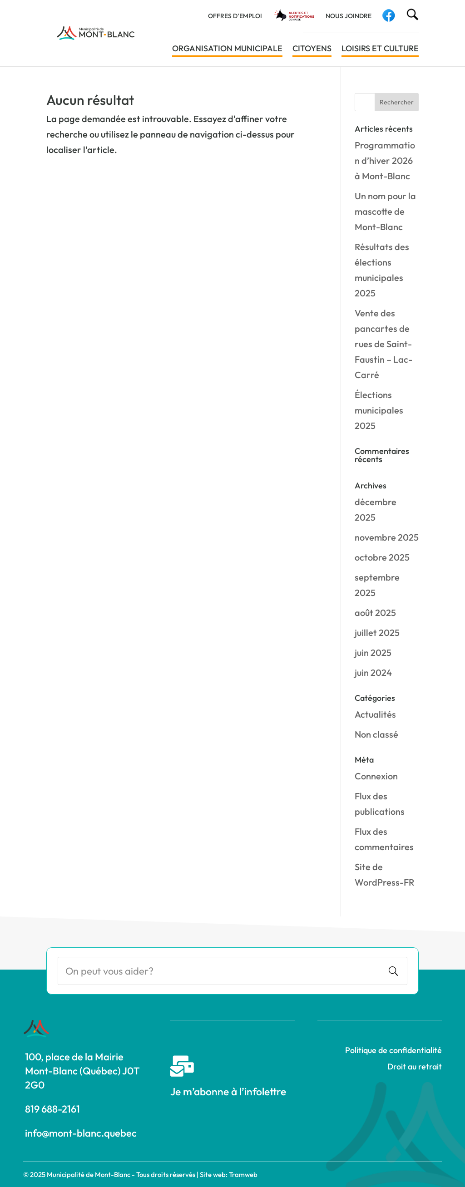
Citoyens (311, 49)
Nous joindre (348, 16)
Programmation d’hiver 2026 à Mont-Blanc (385, 160)
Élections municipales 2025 (379, 410)
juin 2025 (373, 652)
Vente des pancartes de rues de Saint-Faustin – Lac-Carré (383, 343)
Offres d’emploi (235, 16)
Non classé (376, 734)
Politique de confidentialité (393, 1050)
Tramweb (243, 1174)
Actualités (375, 714)
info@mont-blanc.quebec (81, 1133)
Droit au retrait (414, 1066)
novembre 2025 (387, 537)
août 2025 (375, 612)
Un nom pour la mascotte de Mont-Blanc (385, 211)
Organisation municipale (227, 49)
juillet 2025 (377, 632)
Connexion (376, 776)
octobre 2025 (382, 557)
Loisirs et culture (380, 49)
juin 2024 (373, 672)
